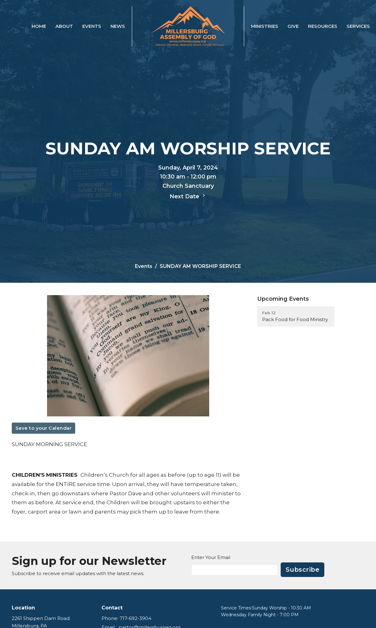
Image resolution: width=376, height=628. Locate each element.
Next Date (188, 196)
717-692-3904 (135, 618)
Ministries (264, 26)
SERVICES (358, 26)
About (64, 26)
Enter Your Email (210, 557)
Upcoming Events (283, 298)
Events (91, 26)
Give (293, 26)
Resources (322, 26)
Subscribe (303, 569)
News (117, 26)
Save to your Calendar (43, 428)
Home (39, 26)
